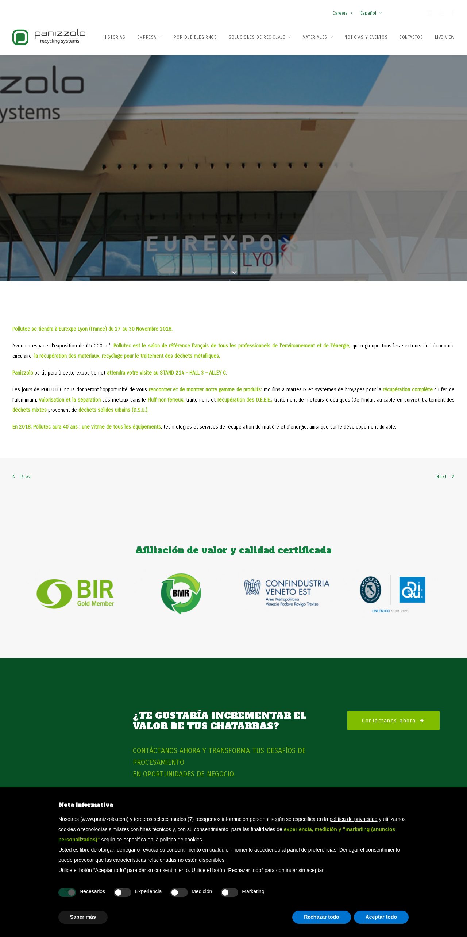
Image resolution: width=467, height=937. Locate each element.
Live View (445, 37)
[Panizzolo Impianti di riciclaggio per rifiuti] (48, 37)
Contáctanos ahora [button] (393, 687)
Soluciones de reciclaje (260, 37)
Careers (342, 13)
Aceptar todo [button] (381, 917)
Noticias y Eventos (365, 37)
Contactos (411, 37)
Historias (114, 37)
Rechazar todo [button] (321, 917)
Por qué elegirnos (195, 37)
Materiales (317, 37)
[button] (429, 14)
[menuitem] (343, 9)
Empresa (149, 37)
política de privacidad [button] (353, 819)
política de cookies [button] (181, 839)
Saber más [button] (83, 917)
